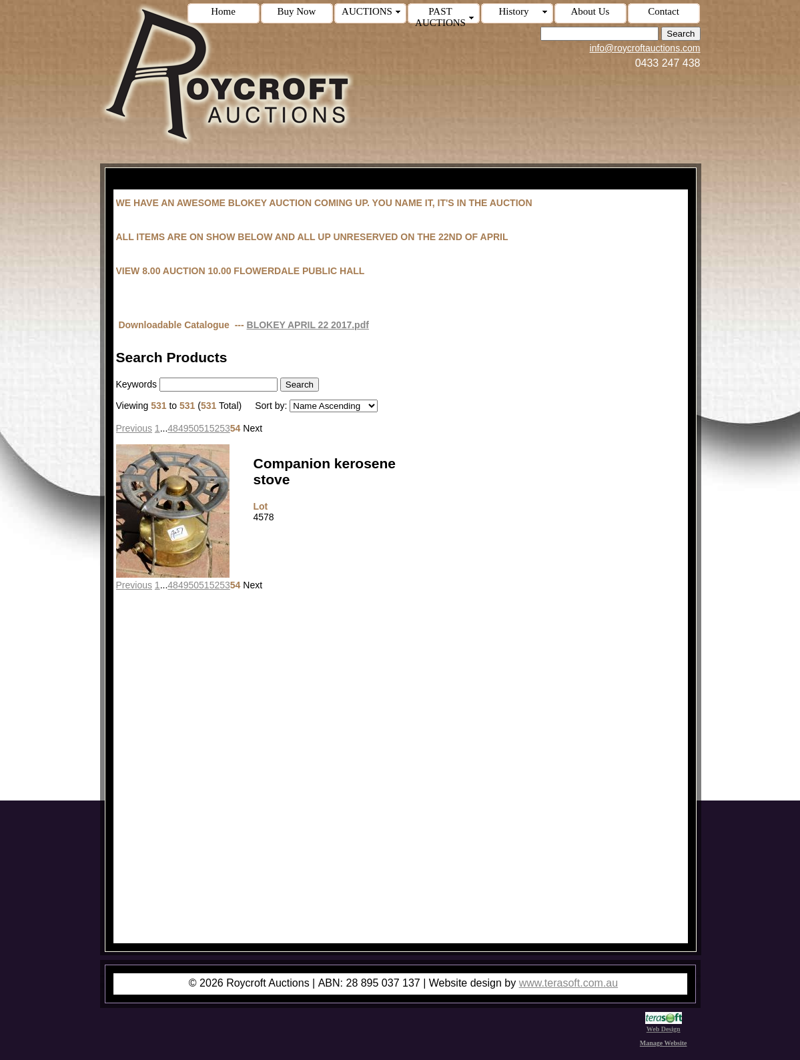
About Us (590, 11)
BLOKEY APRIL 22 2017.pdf (308, 325)
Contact (663, 11)
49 (183, 428)
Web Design (663, 1025)
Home (223, 11)
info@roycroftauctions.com (645, 48)
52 (215, 428)
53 (225, 428)
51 (204, 428)
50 (193, 428)
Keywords (136, 384)
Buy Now (297, 11)
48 (172, 428)
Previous (134, 428)
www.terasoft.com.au (569, 983)
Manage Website (663, 1043)
